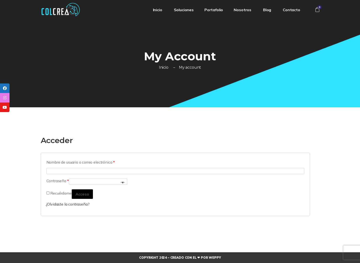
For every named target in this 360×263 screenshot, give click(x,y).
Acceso (82, 194)
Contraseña (57, 180)
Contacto (292, 9)
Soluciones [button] (184, 9)
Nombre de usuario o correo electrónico (80, 162)
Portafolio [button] (213, 9)
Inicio (158, 9)
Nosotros (243, 9)
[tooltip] (5, 88)
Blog (267, 9)
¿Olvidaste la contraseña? (68, 204)
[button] (317, 9)
